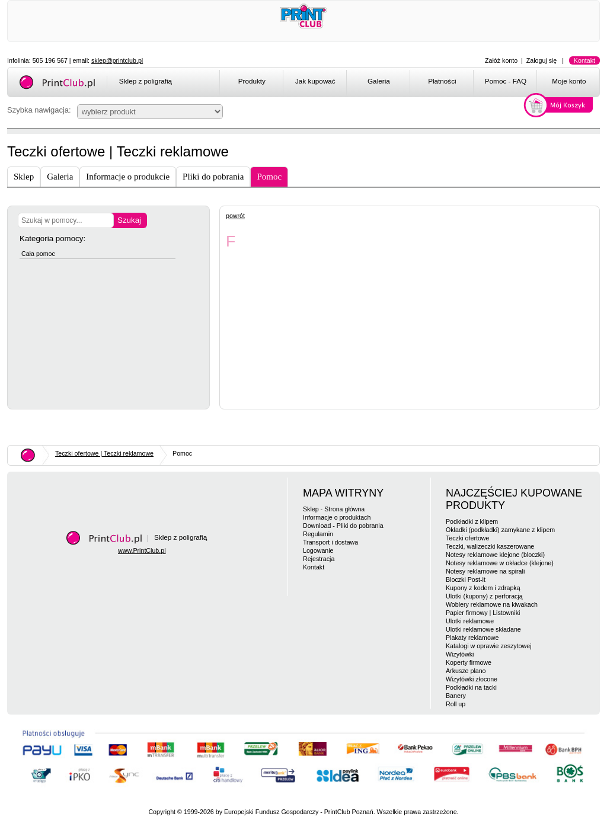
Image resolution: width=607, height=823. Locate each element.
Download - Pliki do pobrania (343, 525)
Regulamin (318, 533)
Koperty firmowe (468, 662)
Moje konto (569, 81)
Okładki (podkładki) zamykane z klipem (500, 529)
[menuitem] (251, 83)
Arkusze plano (466, 670)
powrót (235, 215)
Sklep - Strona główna (334, 509)
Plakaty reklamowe (472, 637)
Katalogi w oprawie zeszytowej (489, 645)
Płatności (442, 81)
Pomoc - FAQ (505, 81)
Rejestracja (318, 558)
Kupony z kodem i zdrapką (483, 587)
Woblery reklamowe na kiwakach (492, 604)
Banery (456, 695)
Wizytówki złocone (471, 679)
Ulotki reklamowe (470, 621)
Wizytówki (460, 654)
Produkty (252, 81)
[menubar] (411, 83)
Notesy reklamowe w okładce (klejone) (500, 562)
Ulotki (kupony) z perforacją (484, 596)
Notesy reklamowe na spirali (485, 571)
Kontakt (584, 60)
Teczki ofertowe (467, 538)
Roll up (455, 703)
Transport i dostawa (330, 542)
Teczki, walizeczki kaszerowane (490, 546)
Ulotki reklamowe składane (483, 629)
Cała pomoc (38, 253)
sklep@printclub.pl (117, 60)
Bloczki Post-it (465, 579)
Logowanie (318, 550)
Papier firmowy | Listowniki (483, 612)
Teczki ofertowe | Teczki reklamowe (104, 453)
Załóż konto (501, 60)
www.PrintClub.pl (142, 550)
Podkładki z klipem (472, 521)
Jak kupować (315, 81)
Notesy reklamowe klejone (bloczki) (495, 554)
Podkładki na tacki (471, 687)
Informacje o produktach (336, 517)
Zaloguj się (541, 60)
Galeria (379, 81)
